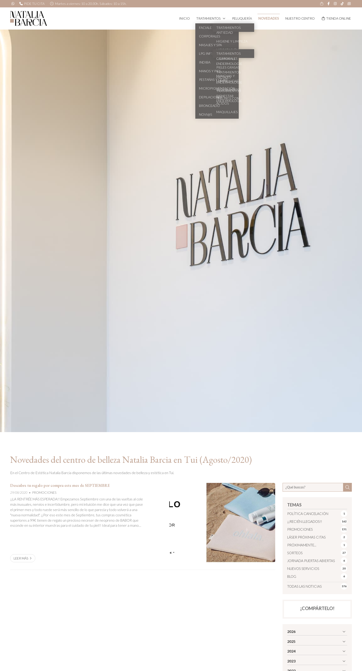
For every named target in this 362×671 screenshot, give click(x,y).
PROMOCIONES (44, 492)
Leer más (21, 558)
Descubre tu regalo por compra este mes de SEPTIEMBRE (60, 485)
